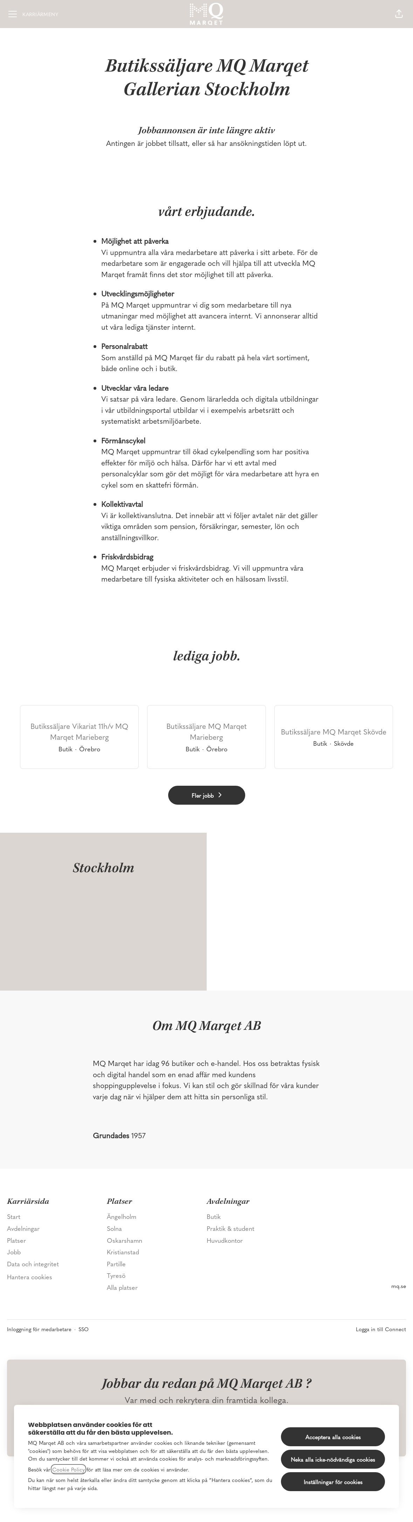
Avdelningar (23, 1228)
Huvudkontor (225, 1240)
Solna (114, 1228)
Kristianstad (123, 1251)
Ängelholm (121, 1216)
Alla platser (122, 1287)
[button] (399, 14)
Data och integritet (33, 1263)
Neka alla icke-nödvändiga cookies (333, 1459)
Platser (16, 1240)
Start (13, 1216)
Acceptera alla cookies (333, 1437)
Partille (116, 1263)
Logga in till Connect (381, 1329)
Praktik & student (230, 1228)
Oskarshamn (124, 1240)
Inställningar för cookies (333, 1482)
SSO (83, 1329)
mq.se (398, 1285)
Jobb (14, 1251)
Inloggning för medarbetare (39, 1329)
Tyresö (116, 1275)
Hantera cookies (29, 1276)
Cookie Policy (68, 1469)
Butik (214, 1216)
